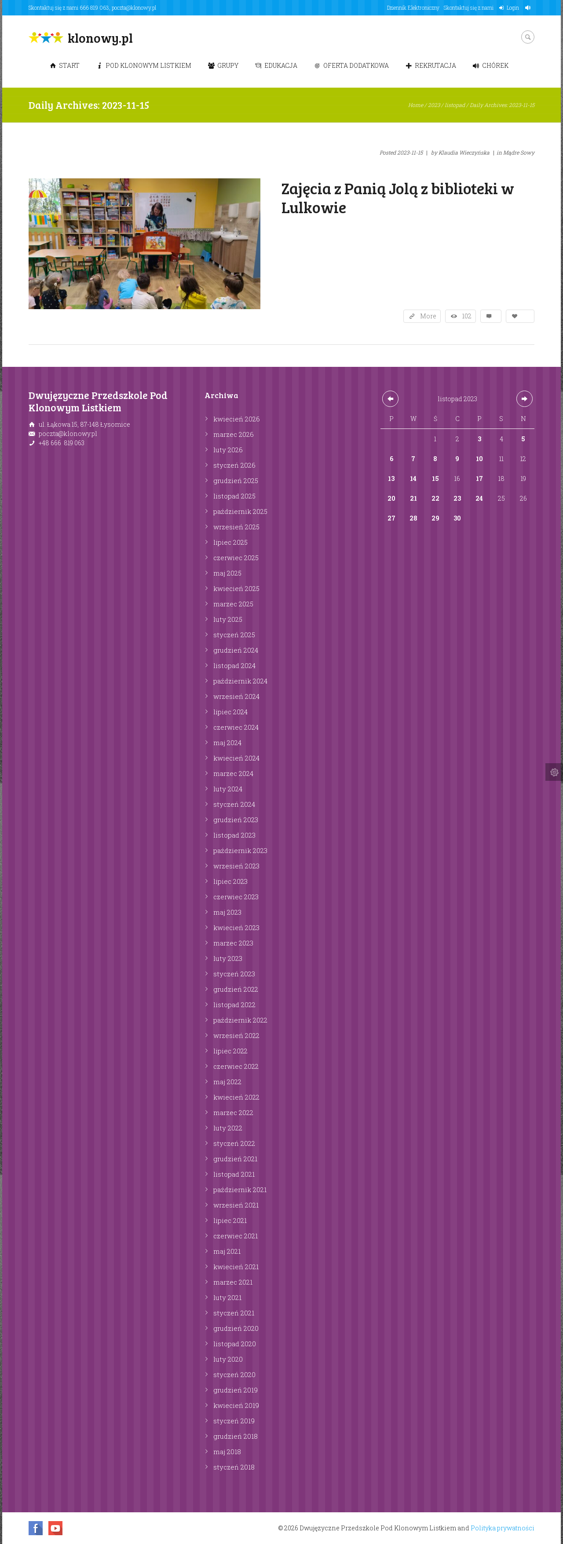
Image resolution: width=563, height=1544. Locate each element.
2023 (434, 104)
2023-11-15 (410, 152)
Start (65, 65)
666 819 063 (94, 7)
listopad (455, 104)
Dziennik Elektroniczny (413, 7)
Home (415, 104)
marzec (233, 434)
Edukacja (276, 65)
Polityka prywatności (502, 1528)
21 (413, 498)
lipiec (230, 542)
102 (467, 316)
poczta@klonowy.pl (134, 7)
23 (457, 498)
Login (513, 7)
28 (413, 518)
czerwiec (236, 557)
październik (240, 511)
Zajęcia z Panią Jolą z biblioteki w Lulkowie (398, 197)
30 (457, 518)
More (428, 316)
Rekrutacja (431, 65)
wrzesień (236, 526)
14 (413, 478)
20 (391, 498)
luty (228, 449)
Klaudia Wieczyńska (464, 152)
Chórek (490, 65)
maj (227, 573)
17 (479, 478)
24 (479, 498)
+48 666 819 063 (61, 443)
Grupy (223, 65)
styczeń (234, 465)
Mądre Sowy (518, 152)
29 (435, 518)
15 (435, 478)
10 (479, 458)
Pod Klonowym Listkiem (143, 65)
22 (435, 498)
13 (391, 478)
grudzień (235, 480)
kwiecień (236, 418)
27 (391, 518)
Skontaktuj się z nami (469, 7)
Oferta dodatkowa (351, 65)
